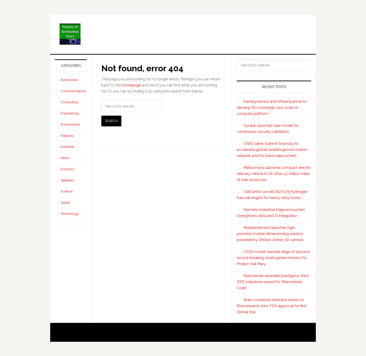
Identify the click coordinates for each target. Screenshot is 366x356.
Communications (73, 91)
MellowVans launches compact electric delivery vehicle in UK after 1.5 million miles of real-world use (274, 173)
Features (67, 136)
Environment (70, 124)
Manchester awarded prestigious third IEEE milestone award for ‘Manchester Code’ (272, 282)
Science (67, 191)
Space (65, 202)
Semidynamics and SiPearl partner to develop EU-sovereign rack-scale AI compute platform (272, 107)
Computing (69, 102)
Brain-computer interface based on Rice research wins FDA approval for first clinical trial (271, 306)
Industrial (67, 147)
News (65, 158)
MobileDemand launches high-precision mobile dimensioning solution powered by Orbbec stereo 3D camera (270, 233)
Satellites (67, 180)
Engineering (70, 113)
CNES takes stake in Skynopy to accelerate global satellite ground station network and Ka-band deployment (272, 149)
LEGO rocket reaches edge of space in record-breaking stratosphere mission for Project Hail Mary (273, 257)
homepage (131, 85)
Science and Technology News (183, 34)
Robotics (67, 169)
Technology (70, 214)
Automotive (69, 80)
